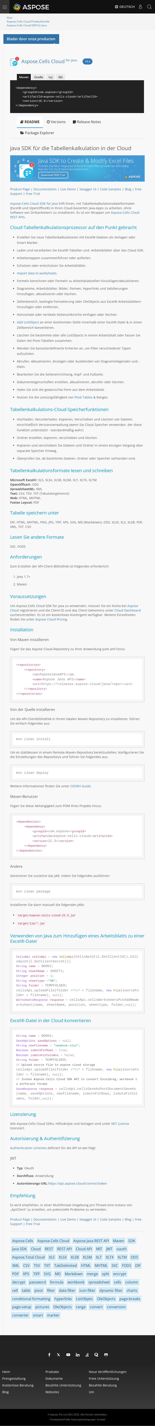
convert (96, 1306)
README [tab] (30, 121)
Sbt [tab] (60, 77)
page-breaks (129, 1298)
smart (38, 1315)
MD (58, 1273)
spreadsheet (99, 1282)
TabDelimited (65, 1265)
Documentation (45, 189)
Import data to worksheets (36, 273)
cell (15, 1290)
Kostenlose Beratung (18, 1385)
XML (15, 1265)
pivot (38, 1290)
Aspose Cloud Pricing (51, 619)
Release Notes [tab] (87, 121)
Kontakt (101, 1419)
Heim (6, 1372)
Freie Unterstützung (104, 1378)
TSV (37, 1265)
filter (51, 1290)
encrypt (119, 1273)
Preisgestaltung (14, 1378)
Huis (9, 18)
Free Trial (33, 193)
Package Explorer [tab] (37, 132)
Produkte (52, 1372)
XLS (52, 1257)
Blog (128, 189)
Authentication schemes (28, 1148)
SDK (131, 1240)
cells (117, 1282)
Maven (118, 1240)
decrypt (18, 1282)
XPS (26, 1273)
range (81, 1306)
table (26, 1290)
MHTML (101, 1265)
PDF (15, 1273)
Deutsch (125, 7)
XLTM (122, 1257)
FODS (126, 1265)
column (131, 1282)
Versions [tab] (56, 121)
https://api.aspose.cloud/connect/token (77, 1183)
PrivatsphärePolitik (60, 1419)
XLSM (87, 1257)
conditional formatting (31, 1298)
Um (91, 1392)
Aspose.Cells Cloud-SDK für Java (27, 25)
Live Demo (68, 189)
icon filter (87, 1290)
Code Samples (110, 189)
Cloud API (84, 1248)
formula (56, 1282)
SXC (115, 1265)
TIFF (36, 1273)
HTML (86, 1265)
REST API (64, 1248)
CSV (26, 1265)
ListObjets (84, 1298)
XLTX (110, 1257)
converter (20, 1315)
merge (92, 1273)
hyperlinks (63, 1298)
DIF (138, 1265)
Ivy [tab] (51, 77)
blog (5, 1392)
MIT (99, 1248)
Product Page (20, 189)
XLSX (63, 1257)
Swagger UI (87, 189)
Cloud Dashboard (128, 610)
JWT (109, 1248)
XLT (99, 1257)
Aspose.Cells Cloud (49, 61)
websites (52, 1392)
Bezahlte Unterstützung (63, 1385)
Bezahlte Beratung (103, 1385)
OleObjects (106, 1298)
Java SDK (19, 1248)
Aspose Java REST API (91, 1240)
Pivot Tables (83, 397)
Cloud (36, 1248)
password (37, 1282)
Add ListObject (28, 322)
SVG (47, 1273)
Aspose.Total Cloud (28, 1257)
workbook (75, 1282)
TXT (47, 1265)
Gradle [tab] (38, 77)
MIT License (120, 1123)
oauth (122, 1248)
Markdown (74, 1273)
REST (49, 1248)
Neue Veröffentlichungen (108, 1372)
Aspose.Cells (22, 1240)
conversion (116, 1306)
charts (132, 1290)
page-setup (21, 1306)
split (105, 1273)
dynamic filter (111, 1290)
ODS (134, 1257)
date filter (67, 1290)
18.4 (87, 61)
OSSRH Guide (80, 786)
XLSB (75, 1257)
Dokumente (54, 1378)
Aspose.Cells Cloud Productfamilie (28, 21)
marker (53, 1315)
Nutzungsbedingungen (83, 1419)
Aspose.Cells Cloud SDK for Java (34, 203)
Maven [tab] (24, 77)
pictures (42, 1306)
